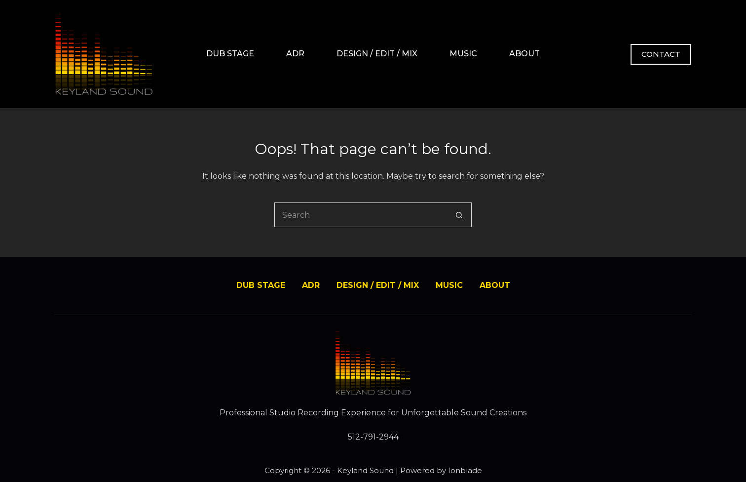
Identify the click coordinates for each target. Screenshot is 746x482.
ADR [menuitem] (295, 53)
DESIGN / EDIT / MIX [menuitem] (376, 53)
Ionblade (465, 470)
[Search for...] (360, 214)
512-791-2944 (373, 437)
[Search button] (459, 214)
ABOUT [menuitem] (524, 53)
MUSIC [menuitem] (463, 53)
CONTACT (660, 54)
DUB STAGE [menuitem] (230, 53)
